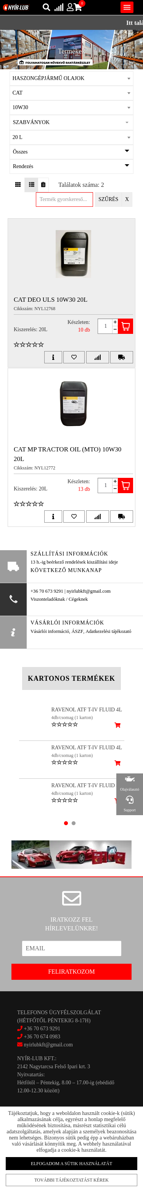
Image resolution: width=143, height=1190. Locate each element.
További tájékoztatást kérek (71, 1179)
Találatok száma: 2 (81, 184)
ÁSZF (77, 631)
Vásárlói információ (50, 631)
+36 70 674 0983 (42, 1037)
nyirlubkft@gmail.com (45, 1045)
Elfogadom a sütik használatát (71, 1163)
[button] (72, 122)
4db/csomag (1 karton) (72, 717)
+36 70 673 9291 (42, 1028)
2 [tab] (74, 823)
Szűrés (108, 199)
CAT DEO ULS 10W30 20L (50, 299)
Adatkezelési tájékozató (108, 631)
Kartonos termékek (71, 678)
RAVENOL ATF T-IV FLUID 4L (86, 710)
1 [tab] (66, 823)
